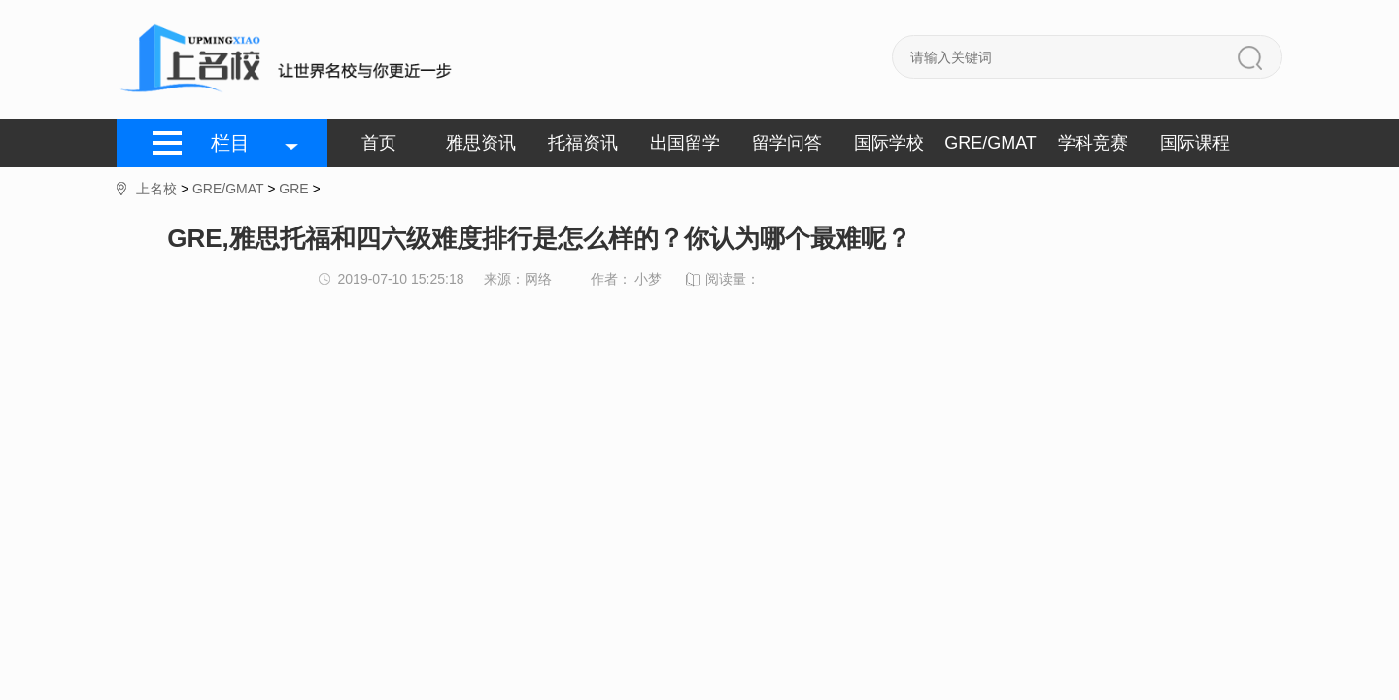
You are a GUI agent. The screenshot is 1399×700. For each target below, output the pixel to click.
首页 (378, 143)
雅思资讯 (481, 143)
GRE (293, 188)
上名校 (156, 188)
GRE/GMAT (990, 143)
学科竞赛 (1093, 143)
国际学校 (889, 143)
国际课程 (1195, 143)
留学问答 (787, 143)
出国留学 (685, 143)
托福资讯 (583, 143)
